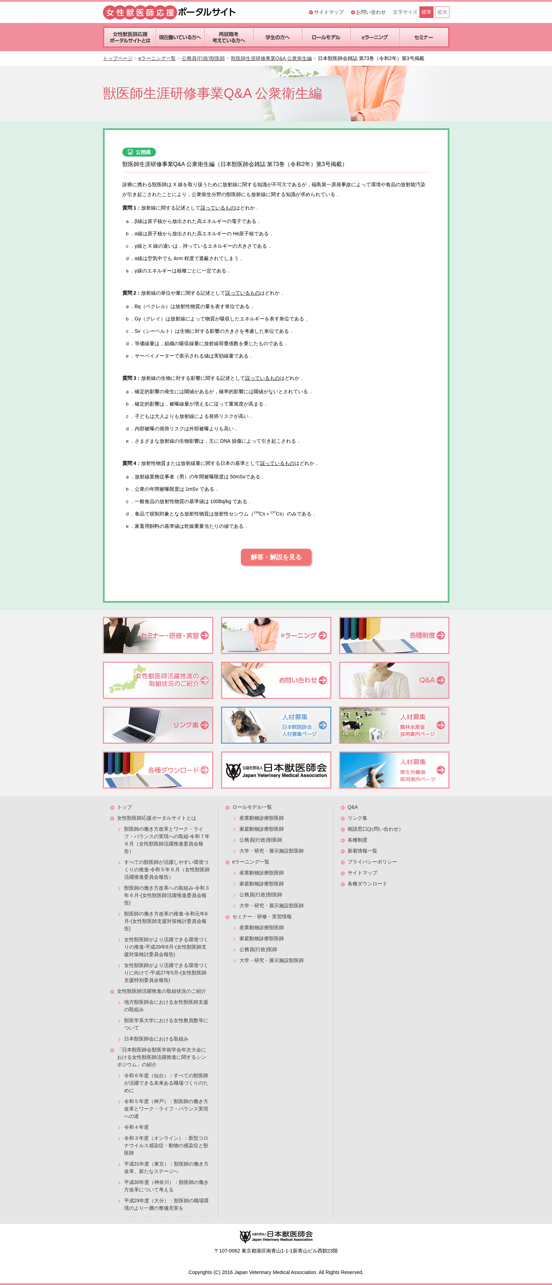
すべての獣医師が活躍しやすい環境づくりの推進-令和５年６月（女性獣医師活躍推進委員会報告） (167, 869)
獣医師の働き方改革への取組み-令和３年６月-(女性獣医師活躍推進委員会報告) (167, 895)
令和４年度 (136, 1127)
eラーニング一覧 (157, 58)
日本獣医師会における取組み (156, 1039)
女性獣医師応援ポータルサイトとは (156, 818)
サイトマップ (329, 12)
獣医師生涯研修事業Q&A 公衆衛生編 (271, 58)
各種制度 (357, 840)
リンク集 (357, 818)
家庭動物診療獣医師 (261, 829)
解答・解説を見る (276, 557)
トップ (124, 807)
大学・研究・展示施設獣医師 (271, 851)
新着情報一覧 (362, 851)
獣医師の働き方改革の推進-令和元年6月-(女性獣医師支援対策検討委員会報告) (166, 921)
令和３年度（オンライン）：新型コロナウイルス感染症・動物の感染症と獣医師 (166, 1145)
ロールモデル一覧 (252, 807)
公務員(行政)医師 (258, 949)
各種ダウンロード (367, 883)
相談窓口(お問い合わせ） (376, 829)
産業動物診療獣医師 (261, 818)
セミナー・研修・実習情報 (262, 916)
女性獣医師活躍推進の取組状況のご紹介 (161, 991)
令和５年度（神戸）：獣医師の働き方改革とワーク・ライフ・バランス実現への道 (166, 1108)
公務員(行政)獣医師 (203, 58)
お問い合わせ (371, 12)
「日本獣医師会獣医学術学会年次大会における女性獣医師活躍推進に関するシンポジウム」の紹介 (161, 1057)
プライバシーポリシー (372, 862)
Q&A (353, 807)
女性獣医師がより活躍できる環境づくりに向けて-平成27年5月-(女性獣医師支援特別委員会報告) (166, 972)
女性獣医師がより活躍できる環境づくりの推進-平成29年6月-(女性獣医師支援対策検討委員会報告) (166, 947)
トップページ (118, 58)
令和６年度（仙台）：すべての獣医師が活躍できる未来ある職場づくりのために (166, 1083)
